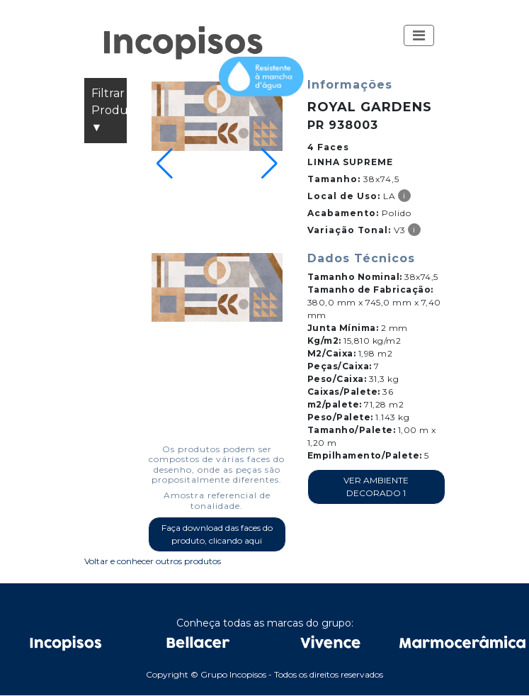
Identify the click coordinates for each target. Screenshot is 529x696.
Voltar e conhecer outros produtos (152, 561)
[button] (419, 35)
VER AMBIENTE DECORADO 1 (376, 486)
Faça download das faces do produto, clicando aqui (217, 534)
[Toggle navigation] (419, 35)
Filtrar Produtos (109, 111)
